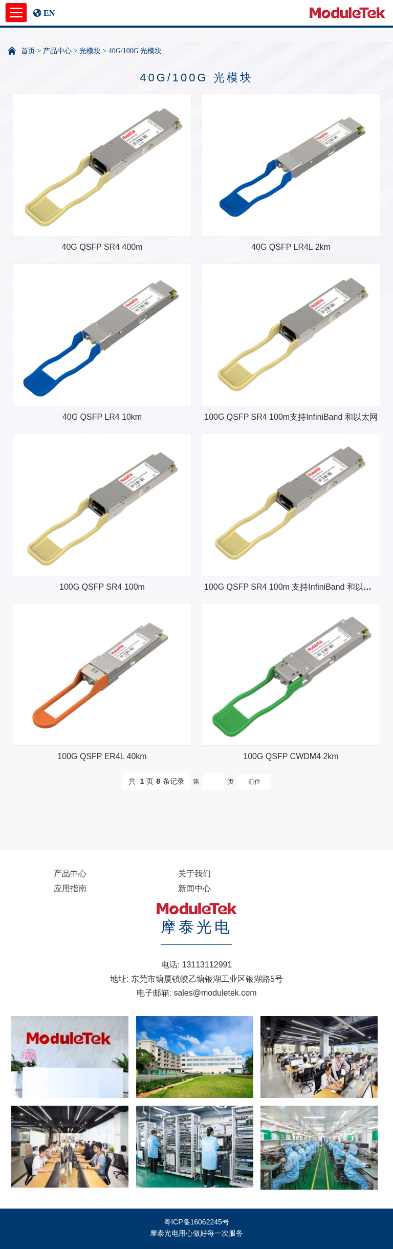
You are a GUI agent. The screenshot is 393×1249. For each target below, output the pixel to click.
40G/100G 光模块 (135, 51)
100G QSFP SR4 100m (102, 587)
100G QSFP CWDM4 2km (290, 756)
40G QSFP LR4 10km (102, 417)
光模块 (90, 51)
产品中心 (57, 51)
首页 (28, 51)
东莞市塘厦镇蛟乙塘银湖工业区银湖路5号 (207, 979)
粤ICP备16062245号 (196, 1222)
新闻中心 (194, 888)
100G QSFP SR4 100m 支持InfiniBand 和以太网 (292, 587)
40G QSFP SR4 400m (102, 247)
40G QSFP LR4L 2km (291, 247)
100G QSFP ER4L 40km (101, 756)
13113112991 (207, 964)
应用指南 (70, 888)
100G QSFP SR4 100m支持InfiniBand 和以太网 (291, 417)
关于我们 (194, 873)
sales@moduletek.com (214, 992)
